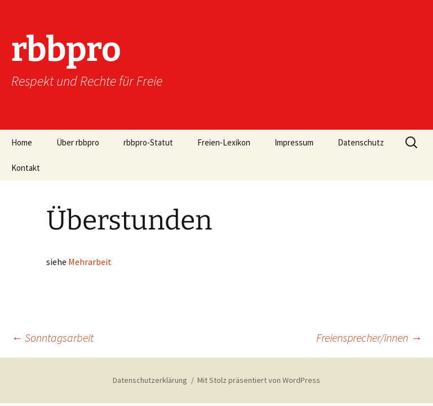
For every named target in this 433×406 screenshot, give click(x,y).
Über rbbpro (77, 142)
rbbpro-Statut (148, 142)
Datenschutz (361, 142)
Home (21, 142)
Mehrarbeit (90, 261)
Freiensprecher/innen (369, 337)
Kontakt (25, 167)
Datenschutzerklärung (150, 380)
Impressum (294, 142)
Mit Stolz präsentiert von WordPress (258, 380)
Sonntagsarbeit (52, 337)
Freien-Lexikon (223, 142)
